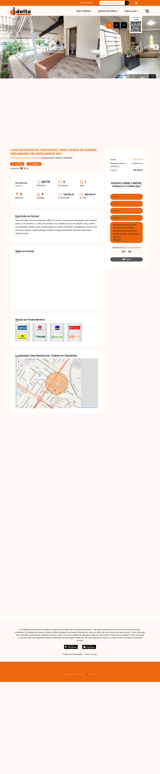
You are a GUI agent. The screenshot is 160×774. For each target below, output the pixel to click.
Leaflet (81, 407)
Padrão (27, 158)
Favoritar (17, 164)
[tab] (109, 25)
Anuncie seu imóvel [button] (108, 11)
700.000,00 (138, 159)
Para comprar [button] (83, 11)
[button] (136, 3)
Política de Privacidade (72, 654)
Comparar (34, 164)
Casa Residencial (17, 158)
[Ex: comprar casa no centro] (112, 3)
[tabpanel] (80, 47)
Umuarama (36, 158)
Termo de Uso (91, 654)
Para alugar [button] (131, 11)
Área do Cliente (86, 3)
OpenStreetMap (92, 407)
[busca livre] (127, 3)
